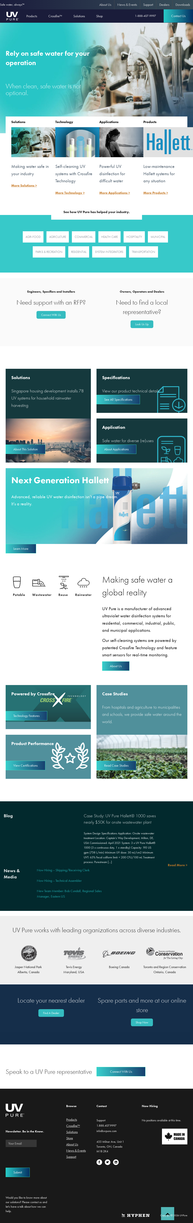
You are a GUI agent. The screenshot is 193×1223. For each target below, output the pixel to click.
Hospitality (134, 237)
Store (69, 1138)
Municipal (158, 237)
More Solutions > (24, 185)
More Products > (155, 193)
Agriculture (57, 237)
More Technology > (70, 193)
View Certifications (25, 765)
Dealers (164, 4)
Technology (64, 122)
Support (148, 4)
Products (150, 122)
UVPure (12, 16)
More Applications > (114, 193)
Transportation (143, 252)
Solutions (18, 122)
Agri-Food (33, 237)
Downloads (183, 4)
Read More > (177, 865)
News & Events (127, 4)
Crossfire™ (73, 1126)
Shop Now (142, 1022)
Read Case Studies (116, 765)
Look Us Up (142, 324)
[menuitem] (105, 4)
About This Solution (25, 449)
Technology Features (26, 716)
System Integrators (109, 252)
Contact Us (178, 16)
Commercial (84, 237)
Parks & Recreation (49, 252)
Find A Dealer (51, 1013)
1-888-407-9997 (145, 16)
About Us (105, 4)
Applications (109, 122)
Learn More (20, 548)
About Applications (116, 449)
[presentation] (34, 1157)
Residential (78, 252)
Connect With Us (51, 315)
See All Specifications (118, 399)
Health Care (109, 237)
